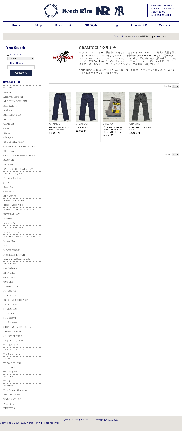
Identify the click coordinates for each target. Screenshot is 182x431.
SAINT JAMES (11, 304)
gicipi (6, 182)
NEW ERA (9, 272)
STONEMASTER (12, 331)
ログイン (129, 36)
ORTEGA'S (9, 277)
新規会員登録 (142, 36)
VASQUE (8, 385)
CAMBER (8, 124)
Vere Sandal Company (15, 390)
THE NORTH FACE (14, 349)
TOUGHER (9, 367)
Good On (8, 187)
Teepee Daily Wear (13, 340)
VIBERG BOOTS (12, 394)
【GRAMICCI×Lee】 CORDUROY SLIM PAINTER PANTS (115, 129)
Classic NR (139, 25)
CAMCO (8, 128)
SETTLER (8, 313)
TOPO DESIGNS (12, 363)
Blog (114, 25)
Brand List (63, 25)
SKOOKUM (9, 318)
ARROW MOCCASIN (15, 101)
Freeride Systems (12, 178)
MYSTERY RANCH (14, 255)
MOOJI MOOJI (11, 250)
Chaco (6, 133)
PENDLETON (10, 286)
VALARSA (9, 376)
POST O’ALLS (11, 295)
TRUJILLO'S (10, 372)
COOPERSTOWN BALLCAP (19, 146)
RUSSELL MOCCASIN (16, 300)
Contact (164, 25)
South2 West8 (10, 322)
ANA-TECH (10, 92)
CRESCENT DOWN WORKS (19, 155)
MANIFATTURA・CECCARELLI (21, 236)
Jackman (8, 218)
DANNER (8, 160)
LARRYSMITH (11, 232)
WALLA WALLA (12, 399)
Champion (8, 137)
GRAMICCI (9, 196)
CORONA (8, 151)
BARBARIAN (10, 106)
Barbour (7, 110)
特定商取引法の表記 (107, 419)
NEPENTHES (10, 263)
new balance (10, 268)
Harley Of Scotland (14, 200)
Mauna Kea (9, 241)
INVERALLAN (11, 214)
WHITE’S (8, 404)
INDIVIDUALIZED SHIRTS (18, 209)
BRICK (7, 119)
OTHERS (8, 87)
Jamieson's (9, 223)
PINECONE (9, 291)
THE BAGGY (10, 345)
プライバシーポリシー (76, 419)
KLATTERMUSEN (13, 227)
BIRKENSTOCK (12, 115)
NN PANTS (83, 127)
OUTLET (8, 282)
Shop (38, 25)
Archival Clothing (13, 96)
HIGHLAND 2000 (13, 205)
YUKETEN (9, 408)
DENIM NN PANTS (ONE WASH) (60, 128)
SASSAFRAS (10, 309)
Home (16, 25)
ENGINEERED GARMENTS (18, 169)
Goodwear (8, 191)
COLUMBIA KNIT (13, 142)
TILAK (7, 358)
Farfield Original (12, 173)
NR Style (91, 25)
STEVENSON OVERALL (17, 327)
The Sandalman (11, 354)
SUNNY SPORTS (12, 336)
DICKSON (9, 164)
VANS (6, 381)
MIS (5, 245)
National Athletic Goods (16, 259)
